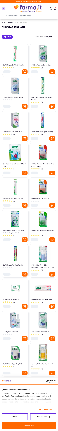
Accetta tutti (29, 426)
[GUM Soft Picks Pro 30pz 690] (43, 326)
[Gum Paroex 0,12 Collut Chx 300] (15, 126)
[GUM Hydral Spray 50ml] (15, 326)
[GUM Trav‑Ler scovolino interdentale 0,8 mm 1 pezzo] (43, 159)
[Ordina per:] (50, 37)
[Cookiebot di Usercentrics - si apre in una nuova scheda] (45, 381)
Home (3, 23)
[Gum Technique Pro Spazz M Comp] (43, 126)
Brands (10, 23)
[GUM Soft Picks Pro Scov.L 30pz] (43, 59)
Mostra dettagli (45, 409)
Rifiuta (15, 417)
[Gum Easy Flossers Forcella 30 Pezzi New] (15, 159)
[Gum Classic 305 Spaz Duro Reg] (15, 193)
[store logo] (27, 8)
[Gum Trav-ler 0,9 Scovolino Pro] (43, 193)
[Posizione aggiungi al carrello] (25, 71)
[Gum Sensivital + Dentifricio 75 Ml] (43, 294)
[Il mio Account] (51, 8)
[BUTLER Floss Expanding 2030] (15, 359)
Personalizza (43, 417)
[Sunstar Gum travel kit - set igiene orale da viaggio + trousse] (15, 226)
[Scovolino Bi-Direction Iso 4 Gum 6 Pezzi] (43, 359)
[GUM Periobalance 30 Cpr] (15, 294)
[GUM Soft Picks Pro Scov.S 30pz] (15, 93)
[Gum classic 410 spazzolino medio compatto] (43, 93)
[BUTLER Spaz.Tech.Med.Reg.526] (15, 260)
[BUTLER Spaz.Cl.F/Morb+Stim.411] (15, 59)
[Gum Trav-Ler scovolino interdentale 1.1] (43, 226)
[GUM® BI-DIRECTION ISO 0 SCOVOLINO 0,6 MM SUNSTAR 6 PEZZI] (43, 260)
